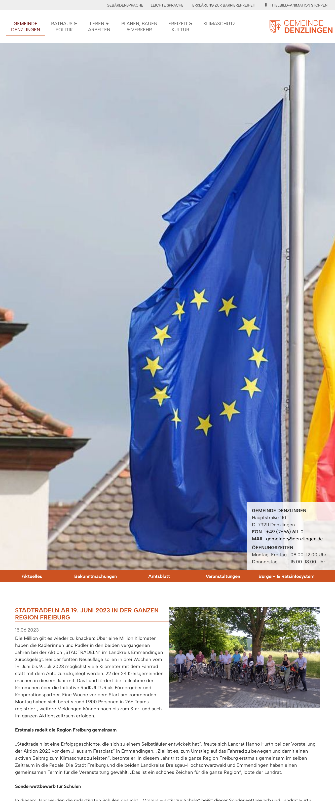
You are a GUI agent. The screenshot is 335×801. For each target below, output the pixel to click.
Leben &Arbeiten (99, 26)
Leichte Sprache (167, 5)
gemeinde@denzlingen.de (294, 539)
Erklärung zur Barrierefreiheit (224, 5)
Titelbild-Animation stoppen (296, 5)
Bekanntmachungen (95, 576)
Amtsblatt (159, 576)
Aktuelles (32, 576)
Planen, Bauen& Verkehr (139, 26)
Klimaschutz (219, 23)
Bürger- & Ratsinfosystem (286, 576)
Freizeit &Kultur (180, 26)
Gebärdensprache (125, 5)
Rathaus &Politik (64, 26)
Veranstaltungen (223, 576)
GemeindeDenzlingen (25, 26)
